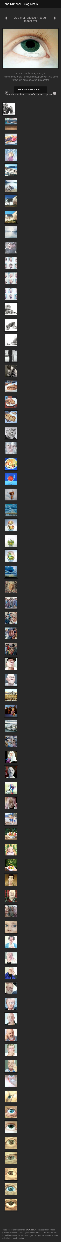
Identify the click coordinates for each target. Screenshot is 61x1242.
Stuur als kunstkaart (30, 94)
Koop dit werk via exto (30, 89)
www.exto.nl (31, 1230)
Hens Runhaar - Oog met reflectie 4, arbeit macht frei (23, 4)
